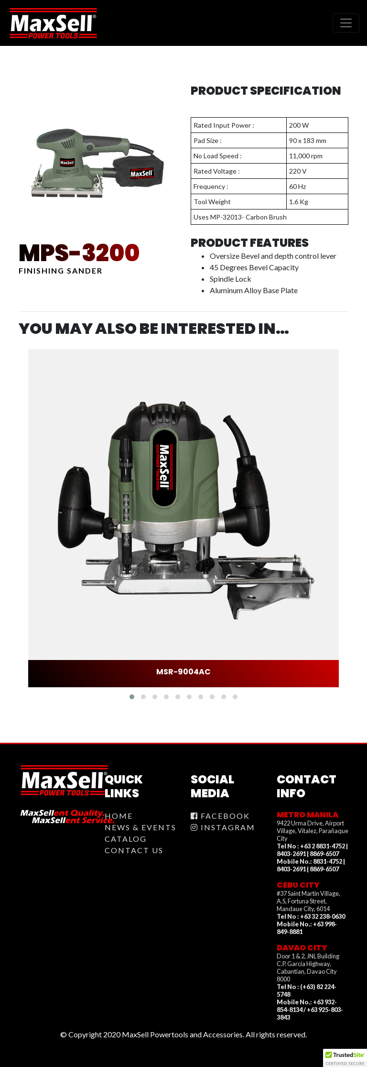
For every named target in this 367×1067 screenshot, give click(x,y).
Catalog (126, 838)
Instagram (223, 827)
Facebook (220, 815)
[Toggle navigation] (346, 23)
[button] (132, 697)
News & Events (140, 827)
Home (119, 815)
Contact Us (134, 850)
